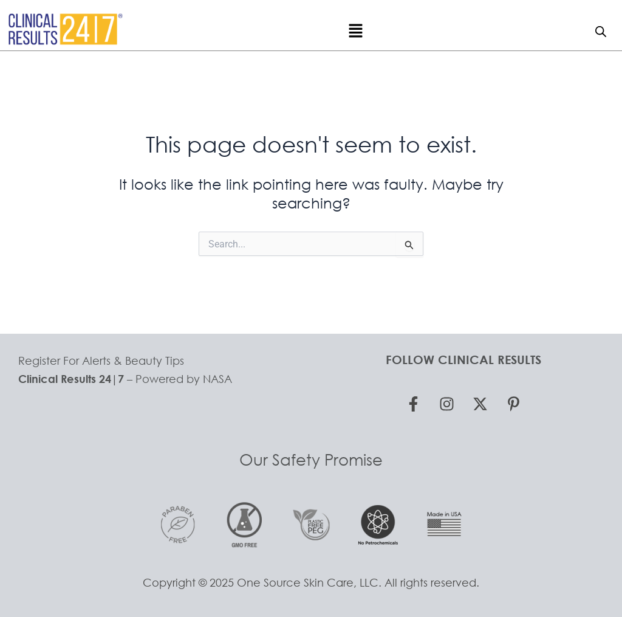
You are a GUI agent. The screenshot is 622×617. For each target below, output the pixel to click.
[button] (355, 31)
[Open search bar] (601, 31)
